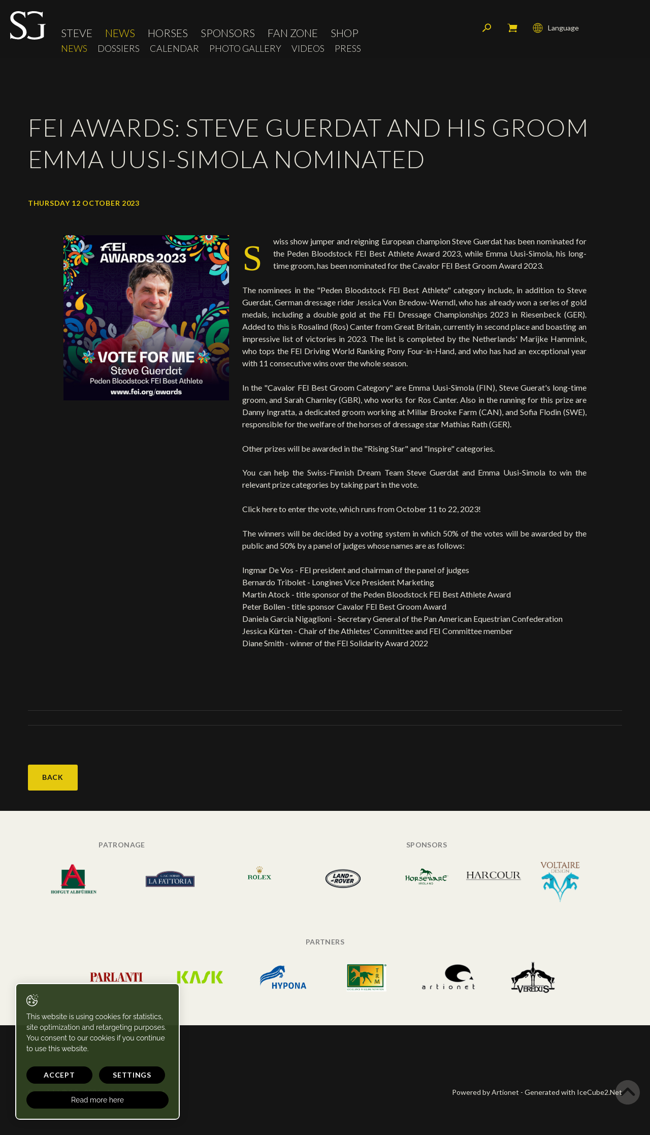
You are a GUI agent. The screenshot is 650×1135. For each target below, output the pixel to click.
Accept (59, 1074)
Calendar (174, 48)
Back (52, 777)
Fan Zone (293, 32)
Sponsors (228, 32)
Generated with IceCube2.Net (573, 1092)
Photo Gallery (245, 48)
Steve (76, 32)
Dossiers (119, 48)
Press (348, 48)
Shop (345, 32)
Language (556, 28)
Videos (307, 48)
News (120, 32)
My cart (512, 28)
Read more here (97, 1100)
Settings (132, 1074)
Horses (168, 32)
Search (487, 28)
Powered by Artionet (485, 1092)
